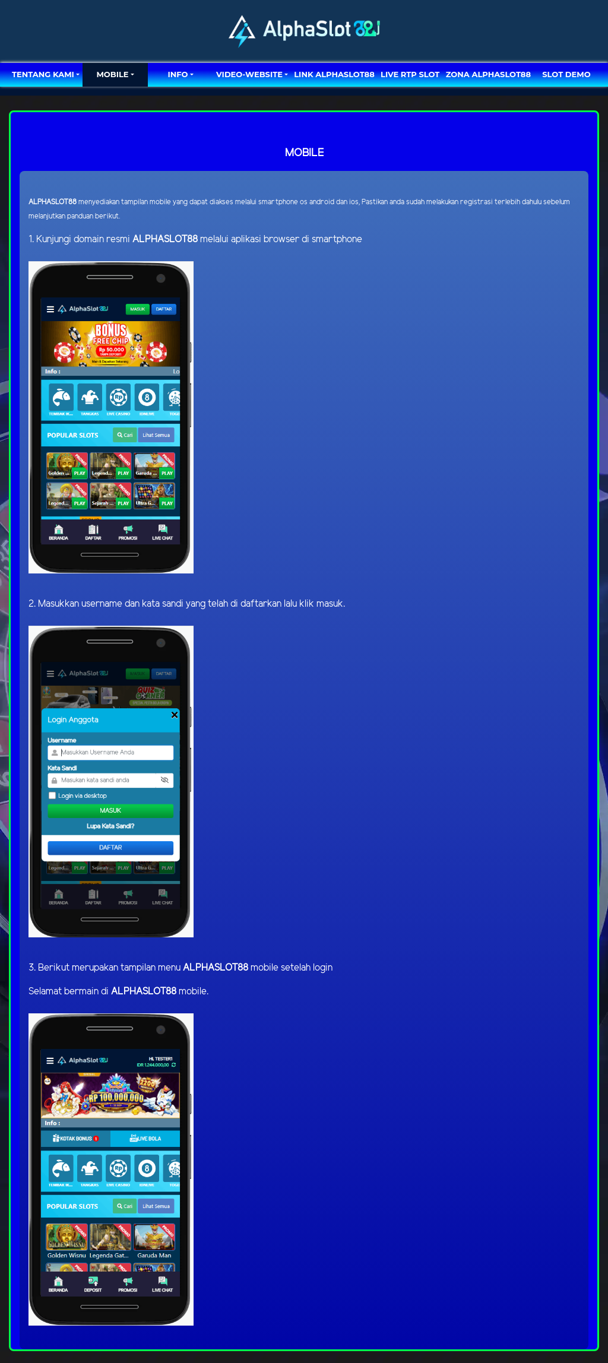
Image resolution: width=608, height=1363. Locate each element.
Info (177, 74)
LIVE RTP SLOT (410, 74)
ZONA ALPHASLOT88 (488, 74)
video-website (249, 74)
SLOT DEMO (566, 74)
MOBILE (112, 74)
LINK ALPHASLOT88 (334, 74)
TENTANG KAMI (43, 74)
